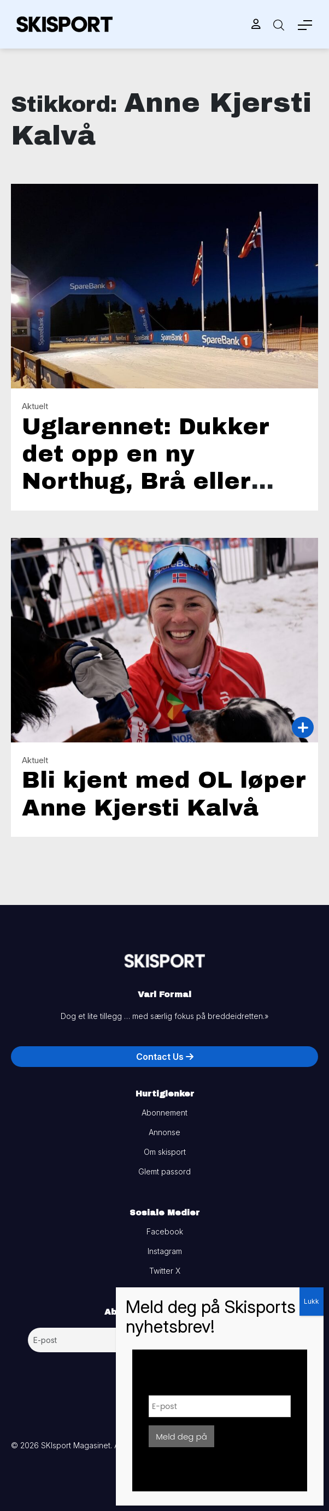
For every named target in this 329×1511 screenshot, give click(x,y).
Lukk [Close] (311, 1301)
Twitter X (164, 1270)
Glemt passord (164, 1171)
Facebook (164, 1231)
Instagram (165, 1251)
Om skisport (165, 1151)
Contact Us (164, 1056)
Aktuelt (35, 406)
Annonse (164, 1132)
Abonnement (164, 1112)
